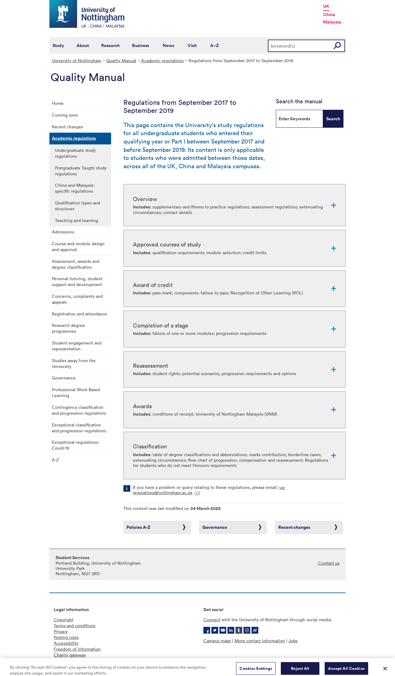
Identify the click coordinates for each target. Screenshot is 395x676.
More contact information (260, 641)
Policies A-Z (138, 527)
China (329, 14)
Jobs (293, 641)
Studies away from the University (74, 363)
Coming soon (65, 115)
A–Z (214, 45)
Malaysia (332, 22)
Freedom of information (77, 649)
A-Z (55, 460)
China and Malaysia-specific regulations (75, 188)
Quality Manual (121, 60)
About (83, 45)
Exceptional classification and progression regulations (79, 428)
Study (58, 45)
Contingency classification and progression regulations (79, 410)
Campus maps (217, 641)
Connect (211, 620)
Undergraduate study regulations (75, 153)
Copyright (63, 620)
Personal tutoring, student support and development (77, 281)
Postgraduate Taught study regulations (80, 171)
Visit (192, 45)
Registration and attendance (79, 314)
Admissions (63, 232)
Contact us (328, 563)
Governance (64, 378)
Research (110, 45)
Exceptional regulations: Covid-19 (75, 445)
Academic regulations (162, 60)
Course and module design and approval (78, 246)
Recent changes (67, 127)
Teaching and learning (76, 220)
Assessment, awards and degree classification (75, 264)
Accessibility (66, 643)
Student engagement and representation (77, 346)
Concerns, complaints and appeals (77, 299)
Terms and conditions (74, 625)
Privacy (61, 631)
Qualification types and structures (77, 206)
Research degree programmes (68, 328)
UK (326, 6)
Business (140, 45)
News (168, 45)
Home (58, 103)
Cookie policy (67, 661)
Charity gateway (70, 655)
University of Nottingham (76, 60)
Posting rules (66, 637)
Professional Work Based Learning (76, 392)
